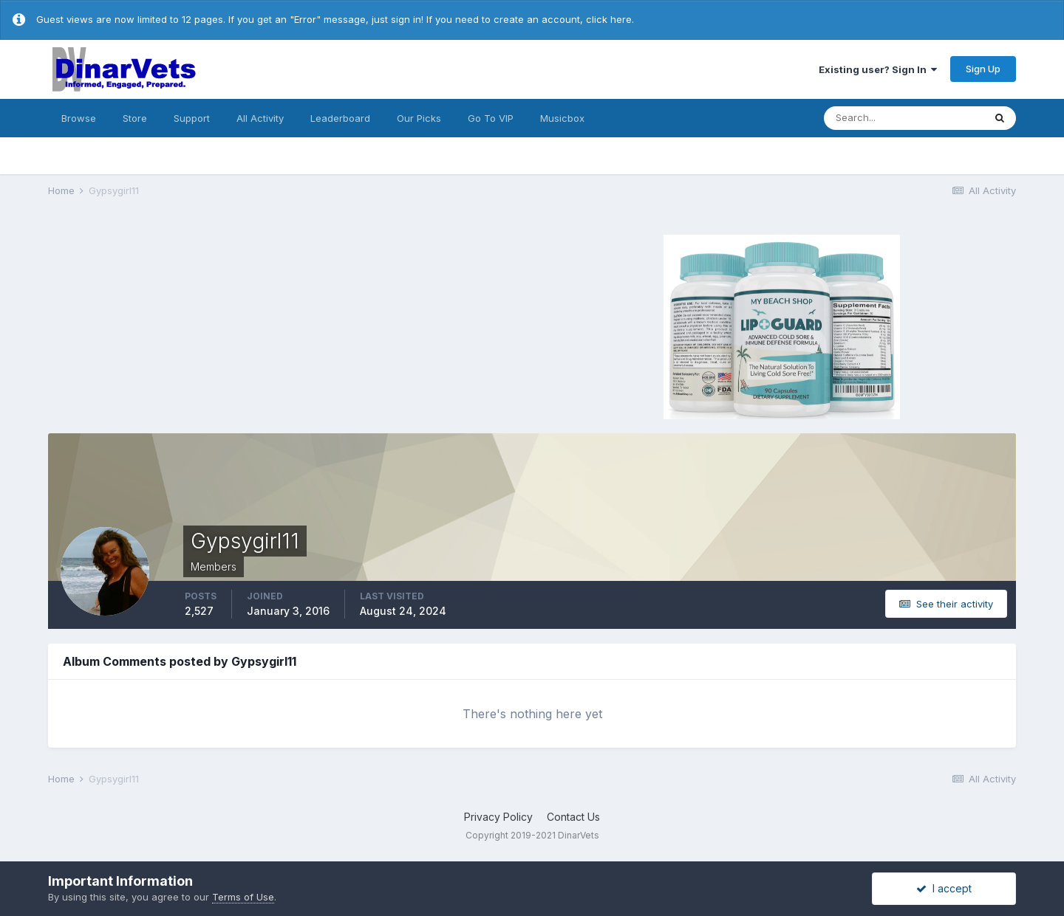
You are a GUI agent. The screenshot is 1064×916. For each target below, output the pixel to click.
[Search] (903, 118)
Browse (78, 118)
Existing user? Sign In (878, 69)
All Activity (260, 118)
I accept (944, 888)
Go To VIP (491, 118)
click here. (610, 19)
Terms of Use (243, 897)
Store (135, 118)
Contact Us (573, 816)
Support (192, 118)
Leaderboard (340, 118)
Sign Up (983, 69)
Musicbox (562, 118)
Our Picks (419, 118)
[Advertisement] (288, 324)
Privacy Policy (498, 816)
